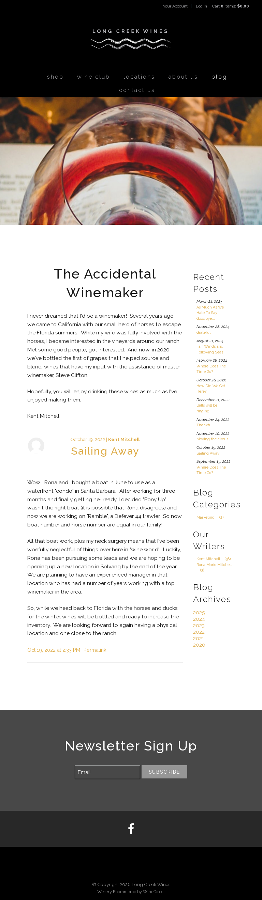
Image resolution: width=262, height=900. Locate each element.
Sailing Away (105, 451)
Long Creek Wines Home (131, 39)
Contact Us (137, 90)
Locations (139, 77)
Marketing (211, 517)
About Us (183, 77)
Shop (55, 77)
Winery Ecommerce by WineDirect (131, 891)
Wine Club (93, 77)
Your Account (175, 6)
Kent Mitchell (124, 439)
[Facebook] (131, 829)
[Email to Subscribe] (108, 772)
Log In (201, 6)
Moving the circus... (213, 439)
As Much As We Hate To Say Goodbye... (210, 313)
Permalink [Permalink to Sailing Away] (95, 650)
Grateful (203, 332)
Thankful (204, 425)
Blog (219, 77)
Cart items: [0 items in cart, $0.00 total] (230, 6)
